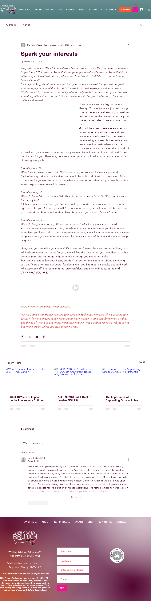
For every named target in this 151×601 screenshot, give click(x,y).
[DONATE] (125, 9)
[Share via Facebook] (22, 336)
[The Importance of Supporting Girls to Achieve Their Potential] (123, 380)
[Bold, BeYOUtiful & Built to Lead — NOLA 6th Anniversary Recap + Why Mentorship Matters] (75, 380)
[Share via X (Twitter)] (29, 336)
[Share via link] (44, 336)
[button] (135, 8)
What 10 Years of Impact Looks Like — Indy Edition (26, 399)
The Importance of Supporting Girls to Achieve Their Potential (123, 399)
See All (142, 362)
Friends (26, 24)
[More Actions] (128, 459)
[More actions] (128, 45)
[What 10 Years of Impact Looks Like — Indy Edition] (27, 380)
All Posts (11, 24)
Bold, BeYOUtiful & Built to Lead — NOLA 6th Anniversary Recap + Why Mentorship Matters (74, 399)
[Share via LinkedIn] (36, 336)
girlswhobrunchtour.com (24, 585)
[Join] (62, 588)
